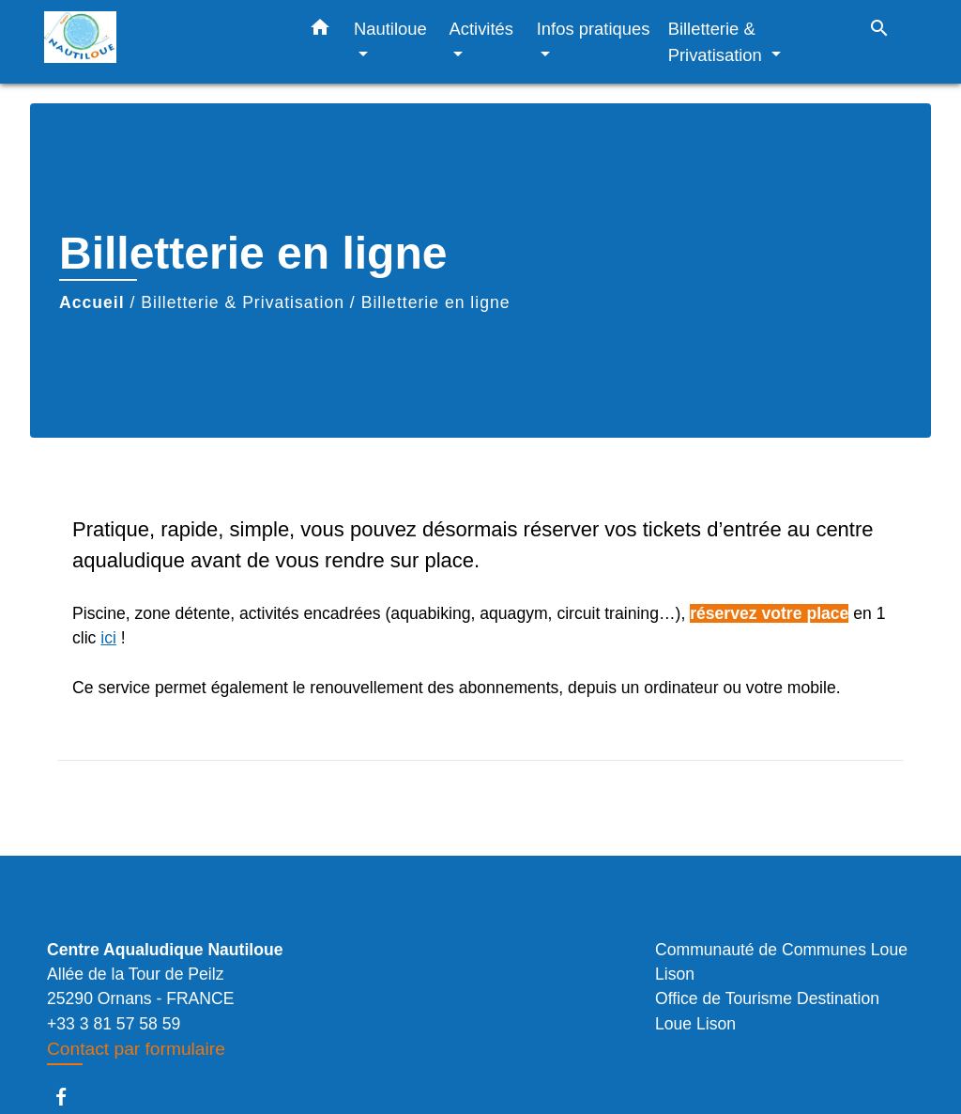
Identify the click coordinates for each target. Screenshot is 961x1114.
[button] (320, 31)
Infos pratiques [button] (593, 29)
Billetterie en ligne (436, 302)
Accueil (92, 302)
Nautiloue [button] (390, 29)
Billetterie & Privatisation (242, 302)
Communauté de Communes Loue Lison (781, 961)
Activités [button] (481, 29)
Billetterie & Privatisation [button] (717, 42)
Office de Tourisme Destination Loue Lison (767, 1010)
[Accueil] (161, 42)
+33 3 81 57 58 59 (113, 1023)
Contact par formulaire (136, 1049)
